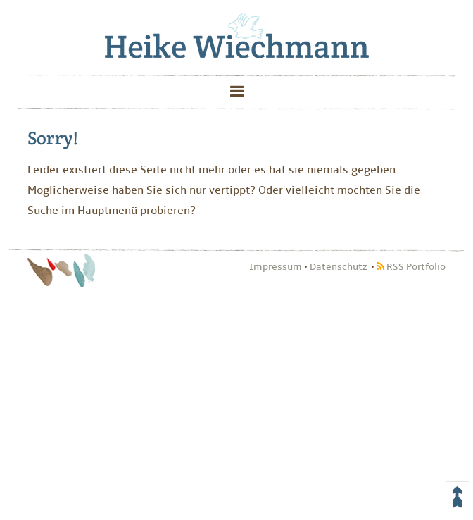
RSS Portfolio (411, 267)
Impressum (275, 267)
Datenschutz (338, 267)
